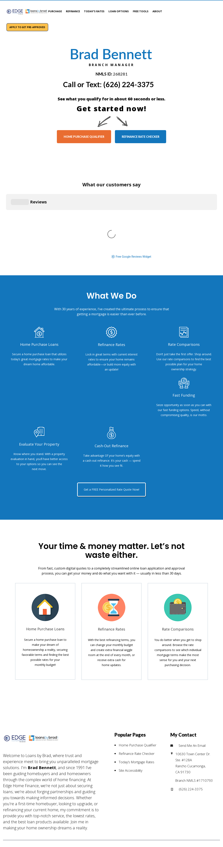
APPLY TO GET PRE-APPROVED (194, 10)
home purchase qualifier (84, 125)
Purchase (55, 11)
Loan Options (118, 11)
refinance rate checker (140, 125)
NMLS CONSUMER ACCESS (94, 784)
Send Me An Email (192, 656)
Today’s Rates (94, 11)
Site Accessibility (130, 681)
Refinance (73, 11)
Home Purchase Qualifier (137, 655)
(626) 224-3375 (128, 72)
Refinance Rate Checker (136, 664)
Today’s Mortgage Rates (136, 672)
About (157, 11)
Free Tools (140, 11)
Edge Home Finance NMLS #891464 (155, 784)
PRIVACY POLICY (54, 784)
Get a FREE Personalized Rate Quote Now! (111, 400)
